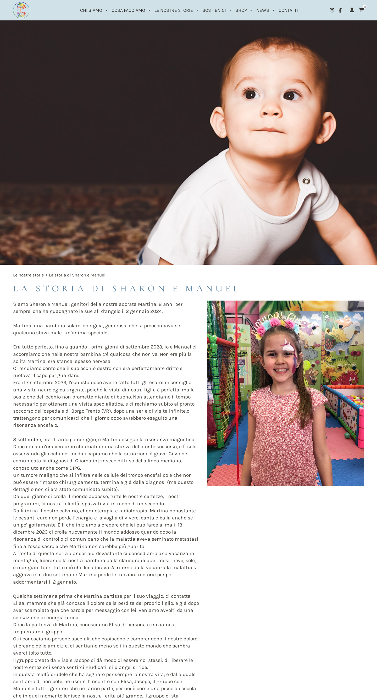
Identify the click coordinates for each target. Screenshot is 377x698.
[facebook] (340, 10)
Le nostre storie (28, 275)
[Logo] (23, 10)
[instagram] (332, 10)
